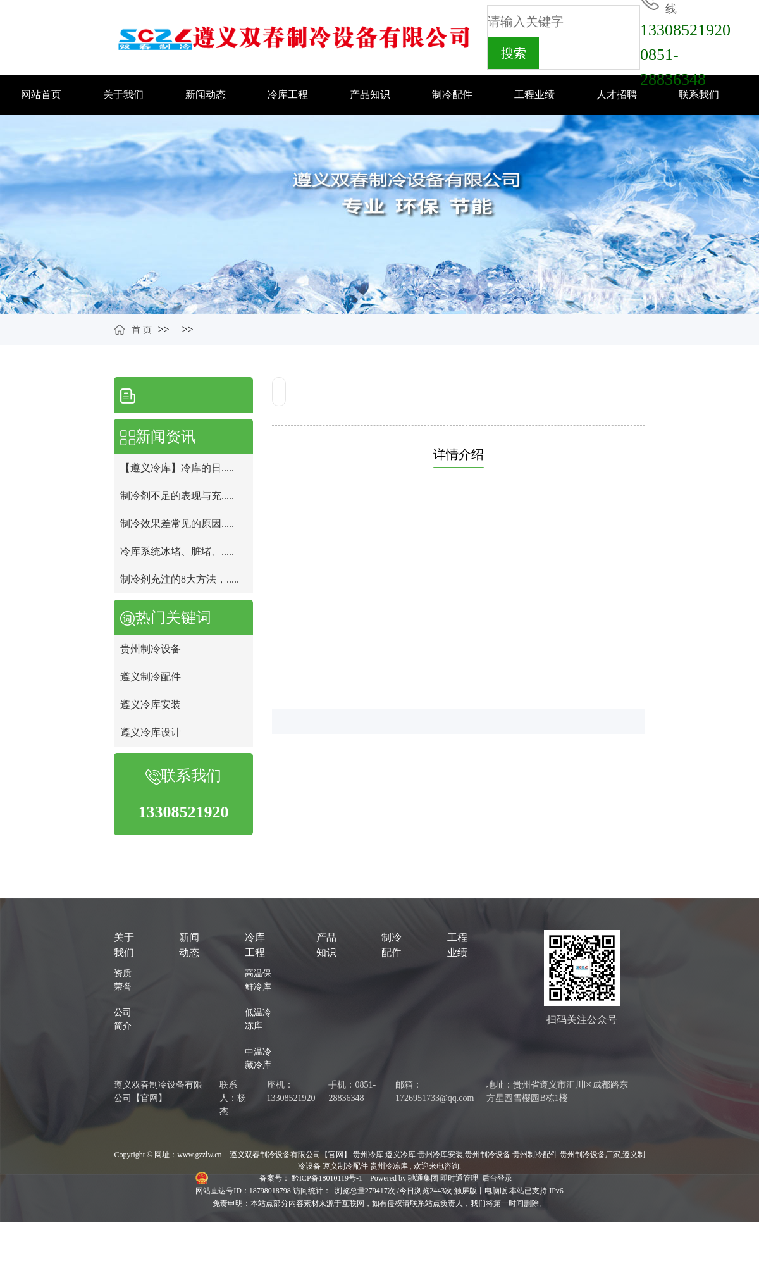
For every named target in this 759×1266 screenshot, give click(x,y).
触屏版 (465, 1190)
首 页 (142, 330)
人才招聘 (616, 94)
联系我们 (699, 94)
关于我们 (123, 94)
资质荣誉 (123, 980)
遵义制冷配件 (150, 676)
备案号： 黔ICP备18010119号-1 (311, 1178)
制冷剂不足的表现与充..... (177, 495)
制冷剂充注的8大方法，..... (179, 579)
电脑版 (495, 1190)
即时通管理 (459, 1178)
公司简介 (123, 1019)
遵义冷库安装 (150, 704)
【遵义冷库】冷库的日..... (177, 467)
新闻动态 (205, 94)
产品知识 (370, 94)
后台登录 (497, 1178)
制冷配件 (452, 94)
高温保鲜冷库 (258, 980)
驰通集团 (424, 1178)
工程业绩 (534, 94)
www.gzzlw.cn (199, 1154)
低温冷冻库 (258, 1019)
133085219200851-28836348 (685, 55)
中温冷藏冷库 (258, 1058)
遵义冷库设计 (150, 732)
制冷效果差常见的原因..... (177, 523)
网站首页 (41, 94)
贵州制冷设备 (150, 648)
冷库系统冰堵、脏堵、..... (177, 551)
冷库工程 (288, 94)
